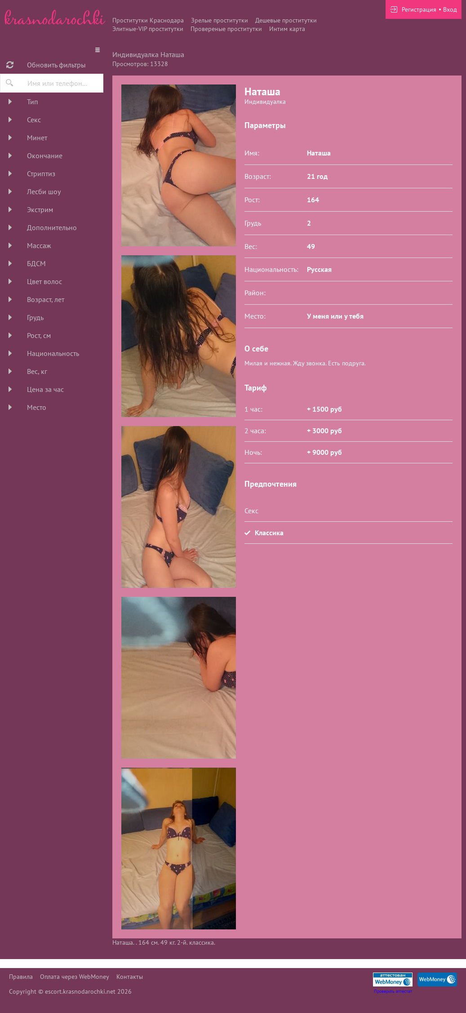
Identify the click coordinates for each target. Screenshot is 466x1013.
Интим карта (287, 29)
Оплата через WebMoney (74, 977)
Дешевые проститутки (286, 20)
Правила (21, 977)
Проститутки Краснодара (148, 20)
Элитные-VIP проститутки (147, 29)
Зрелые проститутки (219, 20)
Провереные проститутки (226, 29)
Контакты (129, 977)
